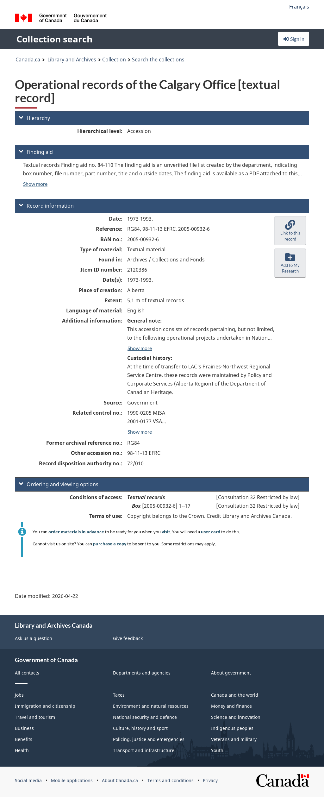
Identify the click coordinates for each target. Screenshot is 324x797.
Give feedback (128, 638)
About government (231, 673)
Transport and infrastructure (143, 750)
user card (210, 532)
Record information (46, 205)
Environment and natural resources (151, 706)
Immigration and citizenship (45, 706)
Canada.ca (28, 59)
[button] (290, 230)
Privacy (210, 780)
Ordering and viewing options (58, 484)
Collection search (54, 39)
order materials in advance (76, 532)
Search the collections (158, 59)
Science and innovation (235, 717)
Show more (35, 184)
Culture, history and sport (140, 728)
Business (24, 728)
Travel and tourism (35, 717)
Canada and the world (234, 695)
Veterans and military (234, 739)
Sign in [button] (293, 39)
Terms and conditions (170, 780)
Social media (28, 780)
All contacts (27, 673)
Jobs (19, 695)
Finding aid (36, 151)
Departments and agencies (142, 673)
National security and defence (145, 717)
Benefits (23, 739)
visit (166, 532)
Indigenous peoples (232, 728)
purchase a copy (109, 544)
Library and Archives (71, 59)
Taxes (119, 695)
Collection (114, 59)
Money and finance (231, 706)
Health (22, 750)
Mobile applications (72, 780)
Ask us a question (33, 638)
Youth (217, 750)
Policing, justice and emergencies (148, 739)
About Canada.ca (120, 780)
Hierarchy (34, 118)
